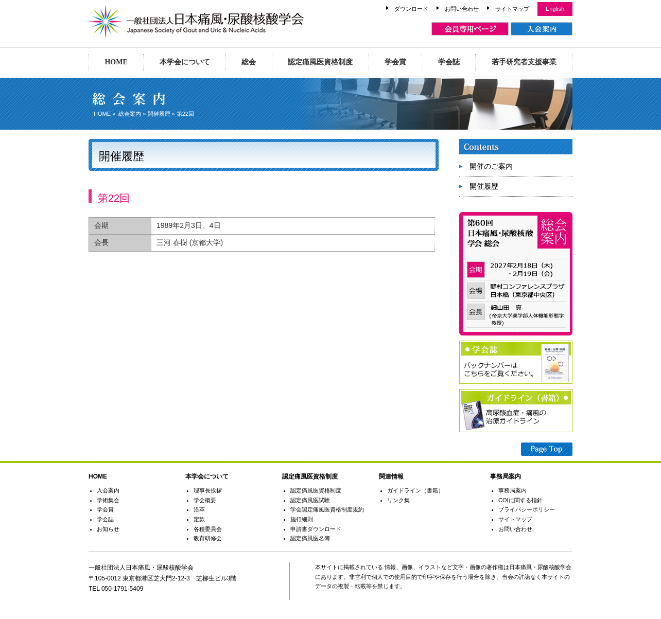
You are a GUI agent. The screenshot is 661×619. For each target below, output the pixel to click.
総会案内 (129, 114)
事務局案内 (512, 490)
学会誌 (449, 62)
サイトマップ (512, 9)
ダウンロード (411, 9)
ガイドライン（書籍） (415, 490)
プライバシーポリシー (526, 509)
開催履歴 (159, 114)
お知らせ (108, 529)
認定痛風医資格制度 (320, 62)
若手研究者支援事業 (524, 62)
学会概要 (205, 500)
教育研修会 (208, 538)
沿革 (199, 509)
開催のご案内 (491, 166)
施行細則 (301, 519)
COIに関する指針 (520, 500)
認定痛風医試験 (310, 500)
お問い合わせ (462, 9)
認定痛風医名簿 (310, 538)
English (555, 9)
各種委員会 (208, 529)
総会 (248, 62)
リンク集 (398, 500)
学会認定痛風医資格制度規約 (327, 509)
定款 (199, 519)
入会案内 (108, 490)
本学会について (185, 62)
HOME (116, 62)
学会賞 (395, 62)
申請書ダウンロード (315, 529)
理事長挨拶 (208, 490)
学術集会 (108, 500)
